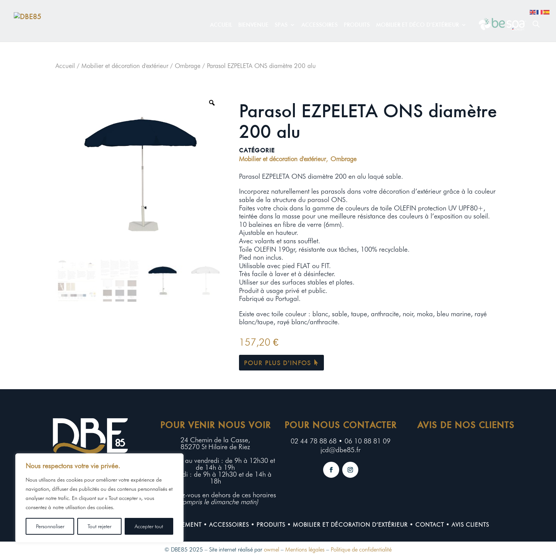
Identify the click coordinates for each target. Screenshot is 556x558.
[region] (99, 498)
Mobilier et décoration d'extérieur (124, 66)
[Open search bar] (536, 24)
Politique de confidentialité (361, 549)
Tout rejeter (99, 526)
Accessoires (319, 25)
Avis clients (470, 524)
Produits (357, 25)
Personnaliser (50, 526)
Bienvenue (253, 25)
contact (429, 524)
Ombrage (187, 66)
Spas (281, 25)
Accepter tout (149, 526)
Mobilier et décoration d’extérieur (350, 524)
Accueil (221, 25)
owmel (271, 549)
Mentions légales (305, 549)
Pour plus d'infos (277, 363)
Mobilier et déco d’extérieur (417, 25)
